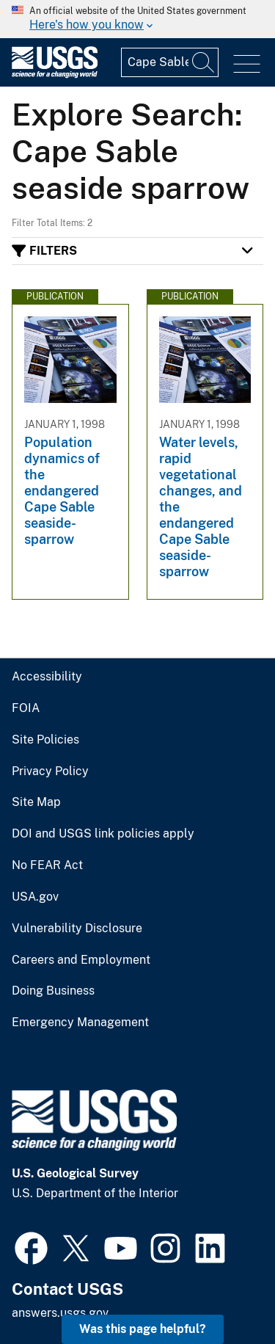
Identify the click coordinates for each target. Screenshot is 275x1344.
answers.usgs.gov (60, 1313)
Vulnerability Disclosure (77, 928)
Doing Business (53, 991)
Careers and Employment (81, 960)
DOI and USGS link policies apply (103, 833)
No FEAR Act (47, 865)
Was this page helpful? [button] (142, 1329)
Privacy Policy (50, 771)
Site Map (36, 802)
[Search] (204, 62)
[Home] (55, 74)
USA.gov (35, 897)
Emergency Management (80, 1022)
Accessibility (47, 676)
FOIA (26, 708)
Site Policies (45, 740)
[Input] (170, 62)
